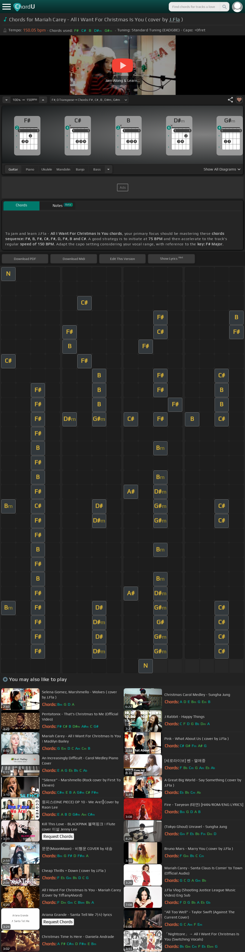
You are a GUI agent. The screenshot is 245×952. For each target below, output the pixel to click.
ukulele (46, 169)
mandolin (63, 169)
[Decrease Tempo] (6, 99)
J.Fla (174, 19)
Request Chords (57, 836)
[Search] (224, 6)
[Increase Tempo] (43, 99)
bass (97, 169)
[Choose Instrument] (108, 169)
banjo (80, 169)
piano (30, 169)
